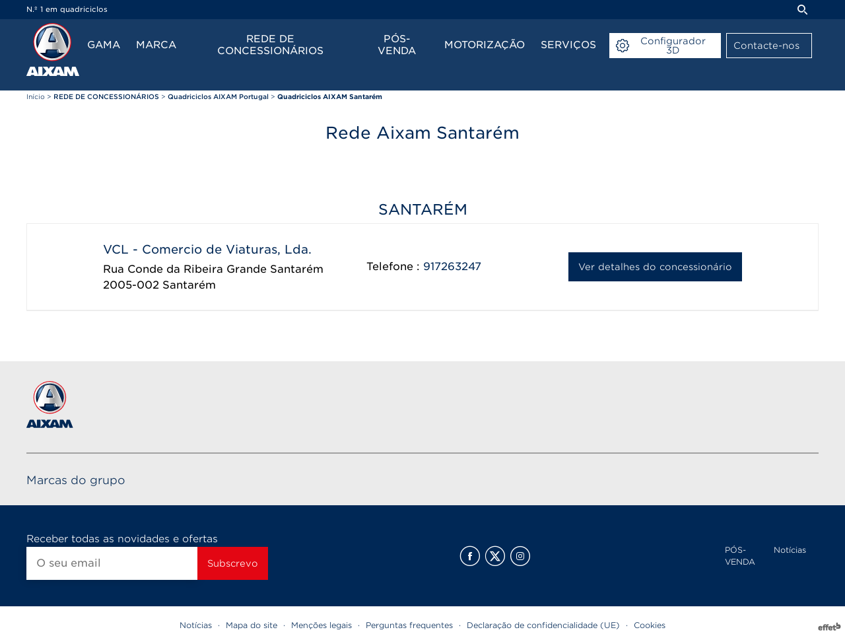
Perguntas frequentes (409, 625)
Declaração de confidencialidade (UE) (543, 625)
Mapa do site (251, 625)
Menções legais (321, 625)
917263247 (452, 266)
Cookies (649, 625)
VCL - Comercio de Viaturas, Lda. (207, 249)
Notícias (790, 550)
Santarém (189, 285)
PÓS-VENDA (740, 556)
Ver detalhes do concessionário (655, 267)
